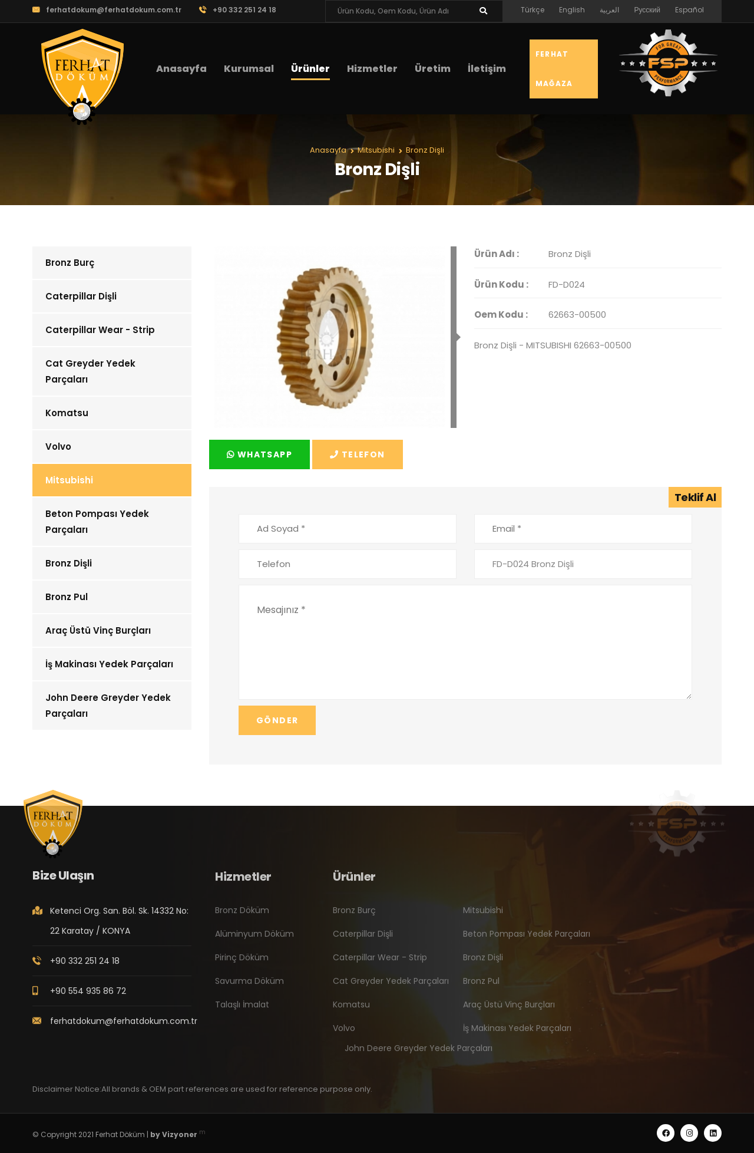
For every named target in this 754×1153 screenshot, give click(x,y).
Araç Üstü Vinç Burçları (98, 630)
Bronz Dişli (68, 563)
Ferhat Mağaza (554, 68)
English (572, 10)
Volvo (58, 446)
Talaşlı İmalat (242, 1013)
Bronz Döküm (242, 918)
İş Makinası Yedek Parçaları (109, 664)
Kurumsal (249, 68)
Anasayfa (181, 68)
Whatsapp (259, 454)
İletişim (487, 68)
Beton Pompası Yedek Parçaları (97, 522)
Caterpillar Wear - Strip (100, 330)
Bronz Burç (69, 262)
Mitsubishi (69, 480)
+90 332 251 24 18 (237, 10)
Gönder (277, 720)
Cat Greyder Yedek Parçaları (90, 371)
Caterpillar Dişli (81, 296)
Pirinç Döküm (242, 965)
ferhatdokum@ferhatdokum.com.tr (106, 10)
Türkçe (532, 10)
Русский (647, 10)
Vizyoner (179, 1134)
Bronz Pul (66, 597)
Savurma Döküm (249, 989)
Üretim (433, 68)
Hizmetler (372, 68)
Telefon (357, 454)
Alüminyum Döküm (254, 942)
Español (689, 10)
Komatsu (66, 413)
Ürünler (310, 68)
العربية (609, 10)
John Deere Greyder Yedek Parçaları (108, 705)
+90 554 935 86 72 (88, 998)
